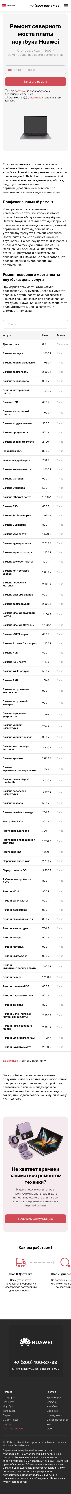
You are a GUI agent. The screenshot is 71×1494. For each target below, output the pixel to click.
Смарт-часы (10, 1419)
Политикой (36, 97)
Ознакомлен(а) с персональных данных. (33, 99)
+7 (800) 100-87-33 (45, 5)
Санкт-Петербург (57, 1419)
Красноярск (54, 1397)
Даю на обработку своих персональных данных (27, 92)
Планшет (8, 1401)
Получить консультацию (35, 1219)
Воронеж (52, 1410)
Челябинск (53, 1406)
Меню (66, 6)
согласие (20, 90)
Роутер (7, 1424)
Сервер (7, 1415)
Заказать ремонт (35, 81)
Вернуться (10, 1060)
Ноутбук (8, 1406)
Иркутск (52, 1401)
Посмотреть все (13, 1428)
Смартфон (9, 1397)
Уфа (49, 1424)
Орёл (50, 1428)
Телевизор (9, 1410)
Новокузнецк (55, 1415)
